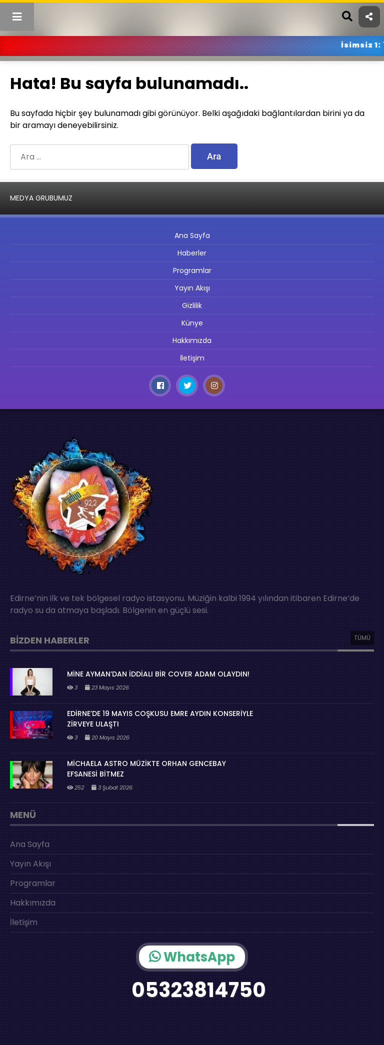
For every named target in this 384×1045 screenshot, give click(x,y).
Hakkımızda (192, 341)
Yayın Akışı (192, 288)
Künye (192, 323)
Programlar (192, 271)
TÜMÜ (362, 638)
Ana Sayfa (192, 235)
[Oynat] (364, 1026)
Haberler (192, 253)
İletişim (192, 358)
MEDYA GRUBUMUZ (41, 198)
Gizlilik (192, 305)
